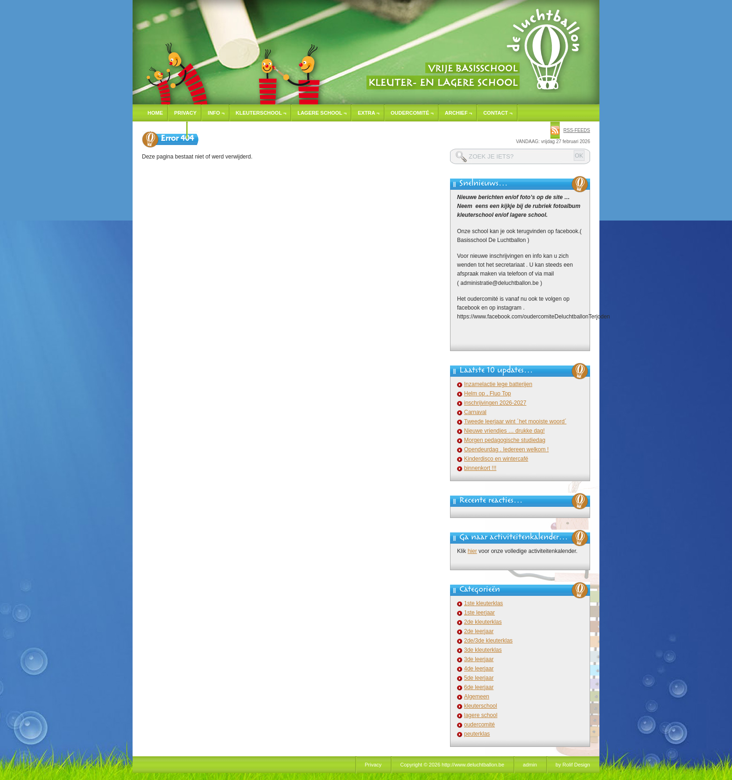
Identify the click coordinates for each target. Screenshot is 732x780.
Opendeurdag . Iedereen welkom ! (506, 449)
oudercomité (479, 724)
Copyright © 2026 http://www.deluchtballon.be (452, 764)
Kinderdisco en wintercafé (496, 459)
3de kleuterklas (483, 650)
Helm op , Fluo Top (487, 393)
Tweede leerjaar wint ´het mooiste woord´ (515, 421)
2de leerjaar (478, 631)
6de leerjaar (478, 687)
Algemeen (476, 696)
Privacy (185, 113)
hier (472, 551)
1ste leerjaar (479, 612)
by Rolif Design (573, 764)
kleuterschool (480, 706)
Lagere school (321, 113)
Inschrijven (165, 130)
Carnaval (475, 412)
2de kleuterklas (483, 622)
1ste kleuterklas (483, 603)
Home (155, 113)
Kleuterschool (261, 113)
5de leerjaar (478, 678)
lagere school (480, 715)
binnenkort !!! (480, 468)
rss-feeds (576, 130)
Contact (497, 113)
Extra (368, 113)
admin (530, 764)
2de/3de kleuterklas (488, 640)
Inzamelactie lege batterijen (498, 384)
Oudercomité (412, 113)
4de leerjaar (478, 668)
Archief (458, 113)
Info (216, 113)
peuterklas (477, 734)
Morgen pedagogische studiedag (504, 440)
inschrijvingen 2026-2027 (495, 403)
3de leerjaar (478, 659)
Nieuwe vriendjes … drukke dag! (504, 431)
